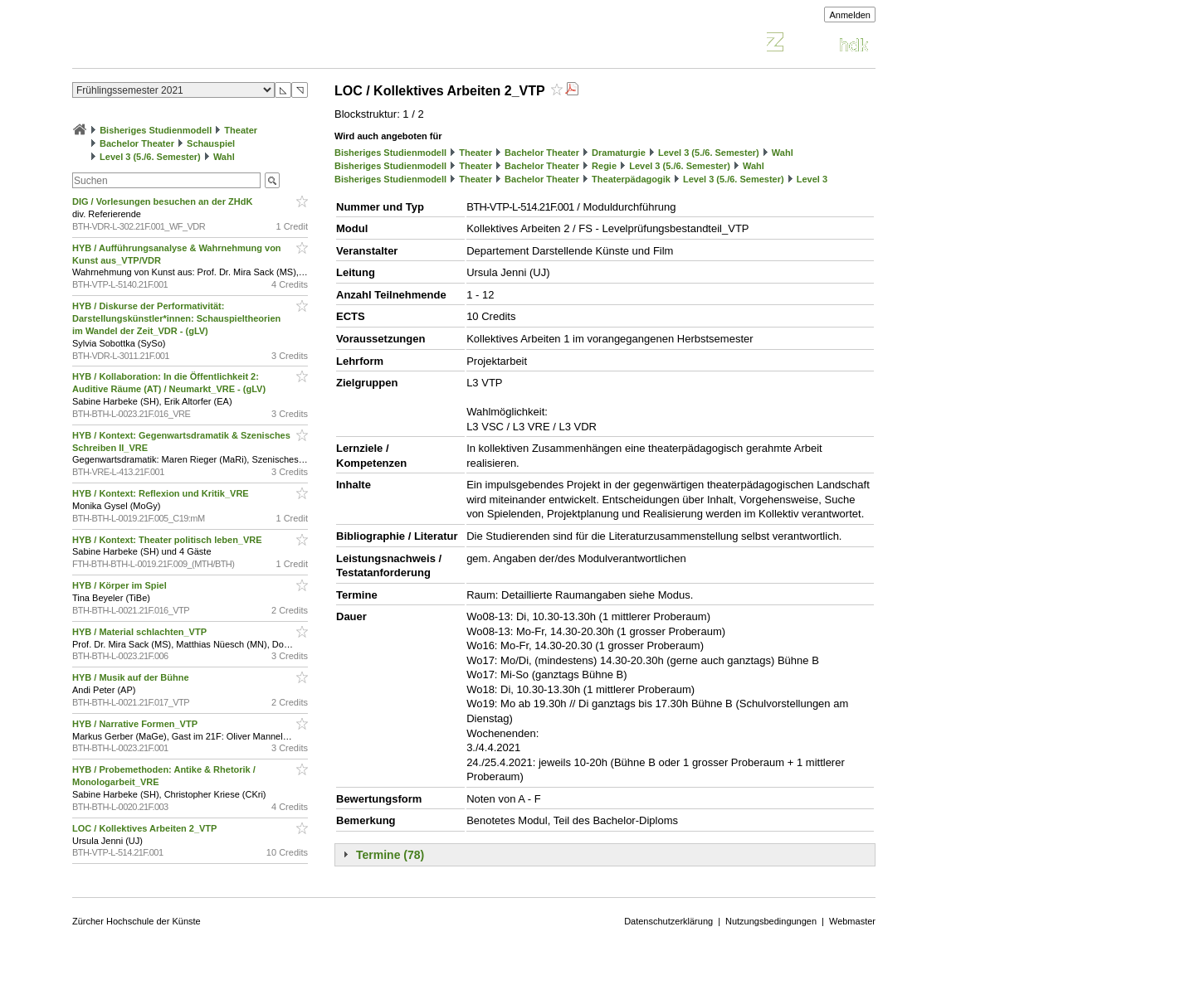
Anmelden (850, 15)
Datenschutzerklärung (668, 921)
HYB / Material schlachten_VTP (140, 632)
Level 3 (812, 179)
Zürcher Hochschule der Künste (136, 921)
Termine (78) (390, 854)
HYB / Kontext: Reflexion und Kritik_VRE (161, 493)
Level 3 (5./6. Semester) (150, 157)
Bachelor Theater (137, 143)
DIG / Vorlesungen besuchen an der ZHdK (163, 201)
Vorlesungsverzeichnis (194, 44)
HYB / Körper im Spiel (120, 585)
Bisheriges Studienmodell (156, 130)
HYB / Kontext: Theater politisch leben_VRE (168, 540)
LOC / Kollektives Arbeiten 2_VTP (145, 828)
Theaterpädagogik (631, 179)
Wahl (224, 157)
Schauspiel (211, 143)
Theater (240, 130)
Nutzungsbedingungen (771, 921)
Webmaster (852, 921)
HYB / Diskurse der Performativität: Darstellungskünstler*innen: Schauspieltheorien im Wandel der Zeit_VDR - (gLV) (176, 318)
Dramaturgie (619, 153)
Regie (604, 166)
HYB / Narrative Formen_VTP (136, 724)
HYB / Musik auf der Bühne (132, 677)
